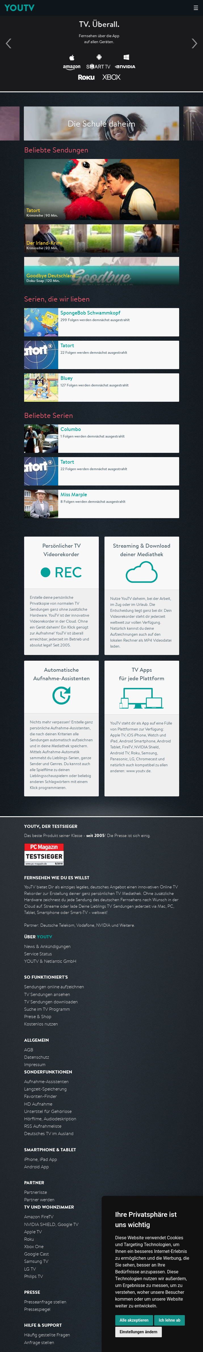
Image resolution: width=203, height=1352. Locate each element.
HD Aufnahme (38, 1104)
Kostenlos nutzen (41, 1024)
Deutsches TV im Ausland (49, 1134)
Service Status (38, 954)
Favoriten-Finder (40, 1096)
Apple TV (33, 1232)
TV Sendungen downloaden (51, 1002)
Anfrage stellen (39, 1342)
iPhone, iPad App (40, 1159)
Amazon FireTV (38, 1217)
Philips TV (33, 1276)
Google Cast (36, 1254)
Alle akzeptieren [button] (134, 1320)
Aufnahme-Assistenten (46, 1082)
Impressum (34, 1065)
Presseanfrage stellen (45, 1302)
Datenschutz (36, 1057)
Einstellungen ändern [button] (139, 1332)
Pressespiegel (37, 1309)
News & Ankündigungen (47, 946)
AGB (28, 1050)
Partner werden (39, 1200)
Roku (29, 1239)
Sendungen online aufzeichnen (54, 987)
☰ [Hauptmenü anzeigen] (195, 8)
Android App (36, 1167)
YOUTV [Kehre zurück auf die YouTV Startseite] (19, 7)
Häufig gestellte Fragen (47, 1335)
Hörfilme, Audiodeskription (50, 1119)
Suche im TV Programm (47, 1009)
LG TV (30, 1269)
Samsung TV (36, 1261)
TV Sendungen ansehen (47, 994)
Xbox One (33, 1247)
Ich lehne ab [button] (169, 1320)
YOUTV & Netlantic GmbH (50, 961)
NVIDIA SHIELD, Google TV (51, 1224)
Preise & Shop (37, 1017)
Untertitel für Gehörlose (48, 1111)
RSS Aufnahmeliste (42, 1126)
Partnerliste (35, 1192)
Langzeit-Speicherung (45, 1089)
